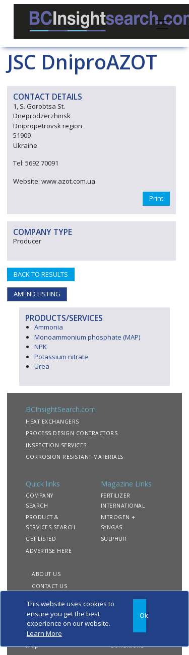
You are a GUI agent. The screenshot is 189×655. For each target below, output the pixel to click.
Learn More (44, 633)
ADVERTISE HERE (49, 550)
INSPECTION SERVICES (56, 445)
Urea (41, 366)
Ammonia (48, 327)
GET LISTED (41, 538)
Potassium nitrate (61, 356)
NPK (40, 346)
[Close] (139, 615)
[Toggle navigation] (162, 23)
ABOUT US (46, 574)
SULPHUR (114, 538)
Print (156, 198)
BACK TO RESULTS (41, 274)
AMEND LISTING (37, 293)
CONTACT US (49, 586)
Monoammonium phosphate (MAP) (87, 337)
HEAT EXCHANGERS (52, 421)
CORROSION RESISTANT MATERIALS (74, 456)
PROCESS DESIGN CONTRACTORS (71, 433)
